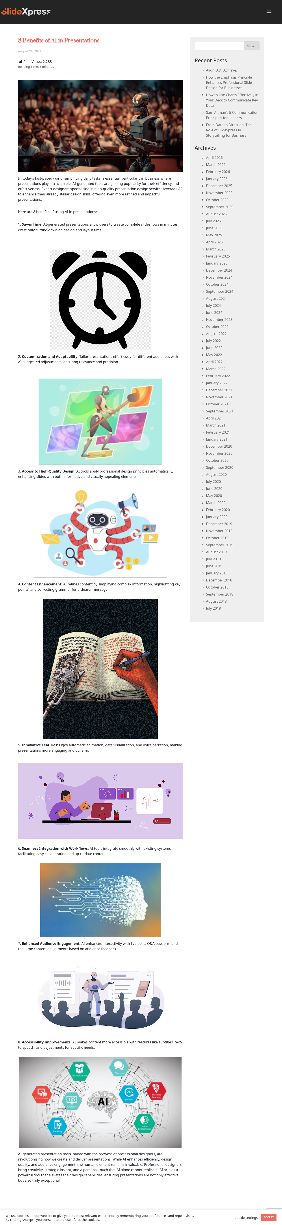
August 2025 (216, 214)
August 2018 (216, 601)
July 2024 (213, 305)
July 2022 (213, 340)
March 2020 (215, 502)
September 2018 (219, 594)
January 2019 (217, 573)
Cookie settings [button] (246, 1217)
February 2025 (218, 256)
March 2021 (215, 425)
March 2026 (215, 164)
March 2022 (215, 368)
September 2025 (219, 206)
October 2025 (217, 199)
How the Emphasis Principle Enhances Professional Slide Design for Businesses (229, 82)
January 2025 (217, 263)
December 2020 (219, 446)
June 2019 (214, 566)
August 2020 (216, 474)
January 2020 (217, 516)
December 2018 (219, 580)
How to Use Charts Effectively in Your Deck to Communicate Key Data (232, 100)
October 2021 (217, 404)
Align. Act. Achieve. (221, 70)
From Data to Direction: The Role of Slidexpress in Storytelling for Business (229, 130)
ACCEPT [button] (268, 1217)
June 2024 (214, 312)
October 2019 (217, 537)
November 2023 (219, 319)
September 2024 (219, 291)
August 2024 (216, 298)
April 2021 (214, 418)
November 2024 (219, 277)
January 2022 (217, 383)
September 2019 (219, 545)
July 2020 (213, 481)
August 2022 (216, 333)
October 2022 (217, 326)
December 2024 (219, 270)
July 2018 (213, 608)
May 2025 (214, 235)
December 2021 (219, 390)
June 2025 (214, 228)
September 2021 (219, 411)
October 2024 (217, 284)
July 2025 (213, 221)
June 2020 (214, 488)
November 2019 (219, 530)
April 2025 (214, 242)
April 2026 (214, 157)
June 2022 (214, 347)
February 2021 (218, 432)
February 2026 (218, 171)
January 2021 (217, 439)
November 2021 (219, 397)
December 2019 (219, 523)
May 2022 (214, 354)
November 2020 (219, 453)
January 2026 (217, 178)
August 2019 (216, 552)
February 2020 (218, 509)
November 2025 (219, 192)
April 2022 (214, 361)
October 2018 (217, 587)
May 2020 (214, 495)
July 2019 (213, 559)
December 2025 (219, 185)
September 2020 (219, 467)
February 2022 (218, 375)
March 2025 (215, 249)
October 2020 (217, 460)
